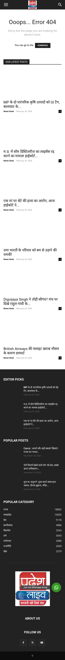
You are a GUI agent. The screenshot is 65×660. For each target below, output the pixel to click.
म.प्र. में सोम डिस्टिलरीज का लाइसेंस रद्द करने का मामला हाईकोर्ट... (28, 154)
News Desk (8, 111)
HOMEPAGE (43, 45)
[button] (5, 4)
